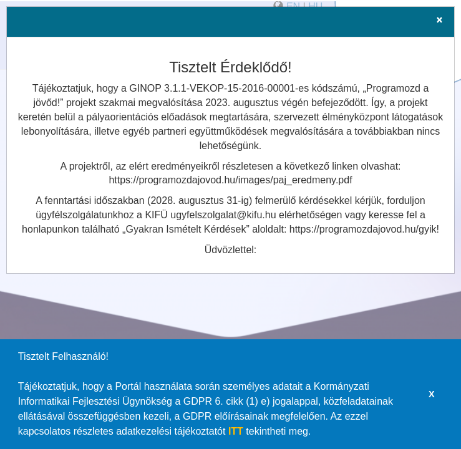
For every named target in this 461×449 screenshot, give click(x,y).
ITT (235, 431)
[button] (316, 433)
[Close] (439, 20)
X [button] (432, 394)
